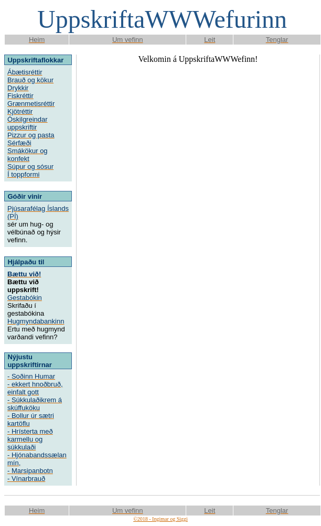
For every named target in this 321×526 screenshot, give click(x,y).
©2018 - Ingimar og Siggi (160, 519)
